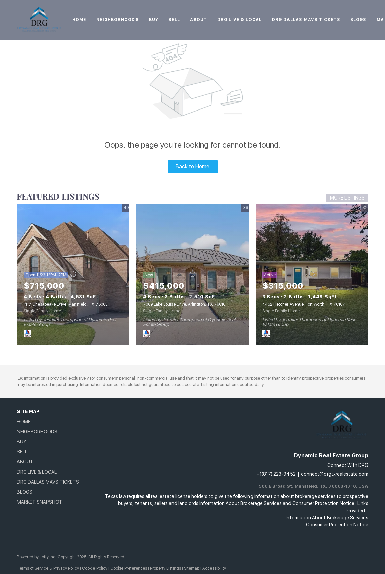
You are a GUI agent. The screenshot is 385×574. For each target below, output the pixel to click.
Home (79, 19)
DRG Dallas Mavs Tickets (306, 19)
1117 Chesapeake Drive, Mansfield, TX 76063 (66, 304)
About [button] (198, 19)
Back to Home (192, 166)
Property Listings (165, 568)
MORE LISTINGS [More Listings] (347, 198)
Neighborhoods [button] (117, 19)
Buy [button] (153, 19)
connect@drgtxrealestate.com (334, 474)
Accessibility (214, 568)
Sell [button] (174, 19)
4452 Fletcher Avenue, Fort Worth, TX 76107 (303, 304)
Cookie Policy (94, 568)
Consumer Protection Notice (337, 524)
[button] (50, 421)
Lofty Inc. (48, 557)
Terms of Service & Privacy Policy (48, 568)
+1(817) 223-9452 (276, 474)
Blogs (358, 19)
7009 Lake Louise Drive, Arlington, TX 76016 (184, 304)
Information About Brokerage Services (327, 517)
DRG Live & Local (239, 19)
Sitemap (191, 568)
